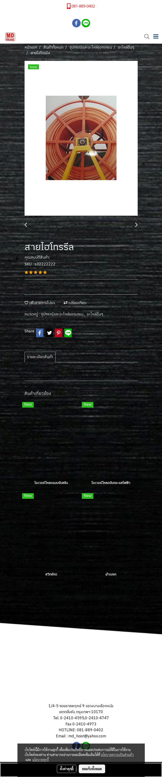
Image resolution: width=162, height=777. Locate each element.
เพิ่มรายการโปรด (40, 303)
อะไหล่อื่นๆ (95, 314)
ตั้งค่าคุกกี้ (66, 769)
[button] (145, 36)
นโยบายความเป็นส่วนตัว (117, 754)
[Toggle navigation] (156, 37)
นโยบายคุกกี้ (40, 759)
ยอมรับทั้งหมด (92, 769)
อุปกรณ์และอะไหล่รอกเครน (62, 314)
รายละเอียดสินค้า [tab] (40, 357)
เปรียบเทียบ (75, 303)
